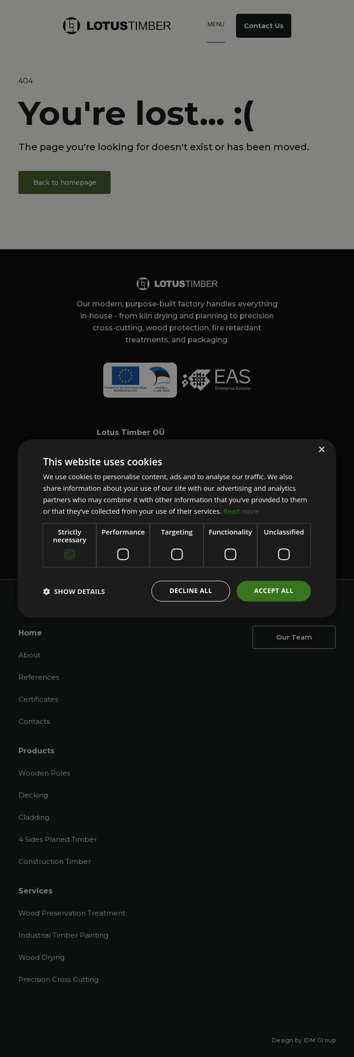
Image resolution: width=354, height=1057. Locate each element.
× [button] (321, 449)
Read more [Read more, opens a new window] (241, 511)
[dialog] (177, 528)
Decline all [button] (191, 591)
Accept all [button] (273, 591)
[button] (74, 591)
